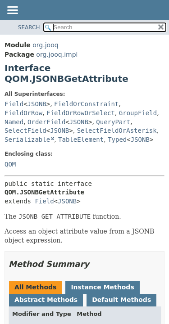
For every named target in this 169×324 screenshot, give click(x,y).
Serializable (27, 139)
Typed (117, 139)
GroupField (138, 113)
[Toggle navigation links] (12, 10)
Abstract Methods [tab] (46, 299)
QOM (10, 164)
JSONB (36, 104)
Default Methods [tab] (121, 299)
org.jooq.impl (57, 54)
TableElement (81, 139)
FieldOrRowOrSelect (80, 113)
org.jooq (45, 45)
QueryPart (113, 122)
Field (14, 104)
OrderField (46, 122)
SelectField (25, 130)
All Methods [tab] (35, 287)
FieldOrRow (23, 113)
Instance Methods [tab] (102, 287)
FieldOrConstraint (86, 104)
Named (14, 122)
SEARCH (29, 27)
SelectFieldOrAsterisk (117, 130)
